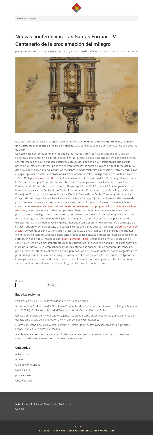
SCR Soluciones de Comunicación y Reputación (85, 430)
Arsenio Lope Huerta (47, 178)
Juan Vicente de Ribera (75, 238)
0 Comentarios (129, 51)
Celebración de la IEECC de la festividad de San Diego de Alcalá (52, 300)
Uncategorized (23, 380)
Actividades (22, 354)
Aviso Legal (21, 404)
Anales (19, 359)
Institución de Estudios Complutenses (40, 51)
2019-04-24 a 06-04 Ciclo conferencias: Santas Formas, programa (69, 206)
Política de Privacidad (43, 404)
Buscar (19, 281)
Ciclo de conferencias (90, 51)
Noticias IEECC (111, 51)
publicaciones (23, 375)
